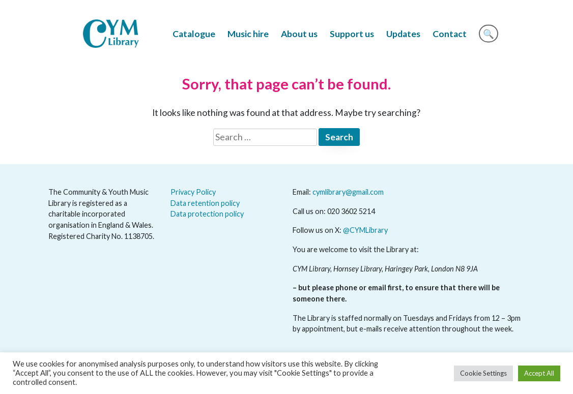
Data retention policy (205, 203)
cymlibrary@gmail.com (348, 192)
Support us (352, 33)
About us (299, 33)
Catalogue (194, 33)
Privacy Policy (193, 192)
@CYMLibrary (365, 230)
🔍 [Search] (488, 33)
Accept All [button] (539, 373)
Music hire (248, 33)
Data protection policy (207, 213)
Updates (403, 33)
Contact (450, 33)
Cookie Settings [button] (483, 373)
